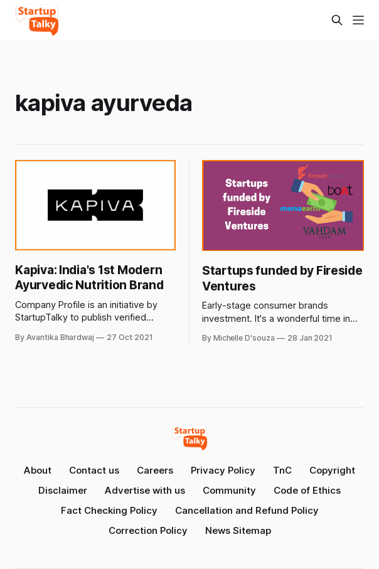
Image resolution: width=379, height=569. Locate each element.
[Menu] (358, 20)
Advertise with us (145, 490)
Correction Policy (148, 530)
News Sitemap (238, 530)
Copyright (332, 470)
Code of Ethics (307, 490)
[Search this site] (337, 20)
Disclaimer (62, 490)
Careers (155, 470)
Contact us (94, 470)
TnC (282, 470)
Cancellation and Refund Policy (247, 510)
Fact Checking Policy (109, 510)
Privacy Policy (223, 470)
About (37, 470)
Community (229, 490)
